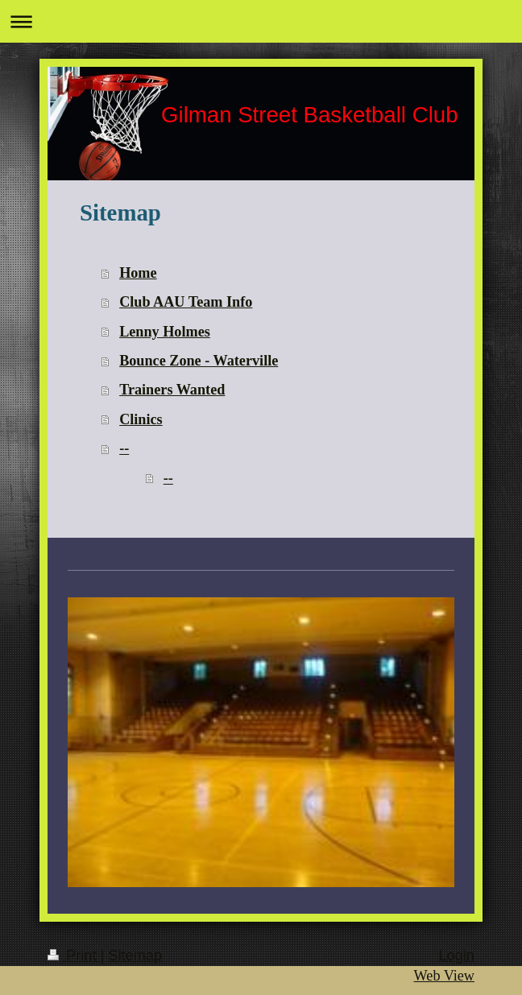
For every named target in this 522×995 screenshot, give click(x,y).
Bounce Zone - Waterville (198, 361)
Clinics (141, 419)
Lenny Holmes (164, 332)
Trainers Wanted (172, 390)
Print (74, 956)
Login (456, 956)
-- (124, 448)
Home (137, 273)
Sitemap (135, 956)
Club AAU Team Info (185, 302)
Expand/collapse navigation (261, 21)
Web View (444, 976)
